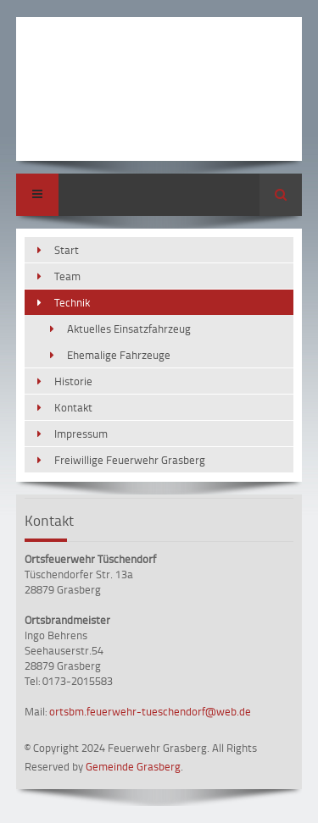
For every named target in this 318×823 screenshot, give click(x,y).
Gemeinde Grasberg (133, 766)
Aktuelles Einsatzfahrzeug (129, 328)
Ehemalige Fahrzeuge (118, 354)
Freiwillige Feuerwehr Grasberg (129, 459)
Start (66, 249)
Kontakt (73, 407)
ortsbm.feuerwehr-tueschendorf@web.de (150, 711)
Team (67, 276)
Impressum (81, 433)
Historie (73, 381)
